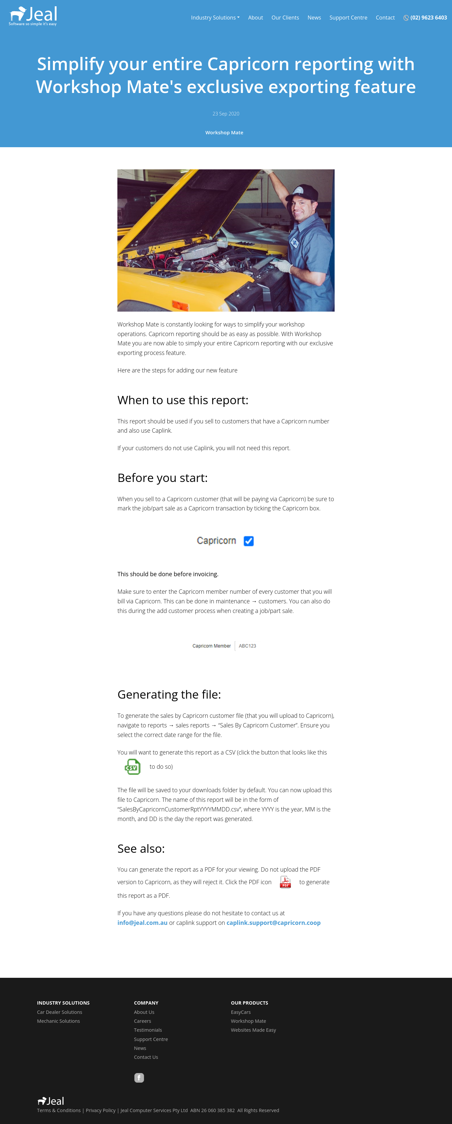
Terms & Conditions (59, 1110)
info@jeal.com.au (142, 923)
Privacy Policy (101, 1110)
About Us (144, 1012)
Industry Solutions (213, 17)
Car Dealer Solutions (59, 1012)
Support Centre (348, 17)
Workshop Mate (224, 132)
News (314, 17)
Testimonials (148, 1030)
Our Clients (285, 17)
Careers (142, 1021)
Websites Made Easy (253, 1030)
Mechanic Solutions (58, 1021)
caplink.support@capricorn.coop (273, 923)
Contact (385, 17)
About (255, 17)
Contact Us (146, 1057)
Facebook (139, 1078)
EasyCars (241, 1012)
